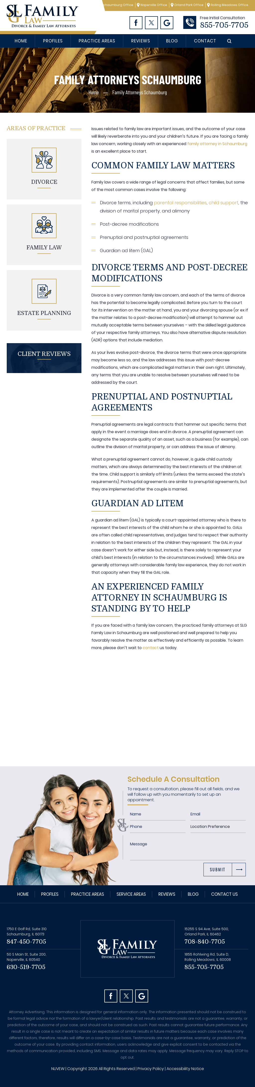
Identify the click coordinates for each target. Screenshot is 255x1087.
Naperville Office (153, 5)
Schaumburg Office (117, 5)
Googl (166, 22)
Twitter (151, 22)
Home (21, 41)
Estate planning (44, 313)
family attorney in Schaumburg (216, 144)
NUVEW (57, 1069)
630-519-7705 (26, 967)
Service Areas (131, 894)
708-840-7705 (205, 941)
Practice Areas (97, 41)
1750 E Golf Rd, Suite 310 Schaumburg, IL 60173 (27, 931)
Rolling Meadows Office (229, 5)
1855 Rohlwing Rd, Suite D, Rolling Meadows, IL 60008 (208, 957)
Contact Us (224, 894)
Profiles (53, 41)
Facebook (135, 22)
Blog (172, 41)
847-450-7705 (26, 941)
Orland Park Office (188, 5)
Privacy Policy (150, 1069)
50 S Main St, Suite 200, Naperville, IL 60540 (26, 957)
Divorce (44, 182)
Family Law (44, 247)
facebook (110, 995)
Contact (205, 41)
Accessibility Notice (185, 1069)
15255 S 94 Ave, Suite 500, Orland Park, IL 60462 (207, 931)
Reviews (140, 41)
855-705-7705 (224, 25)
